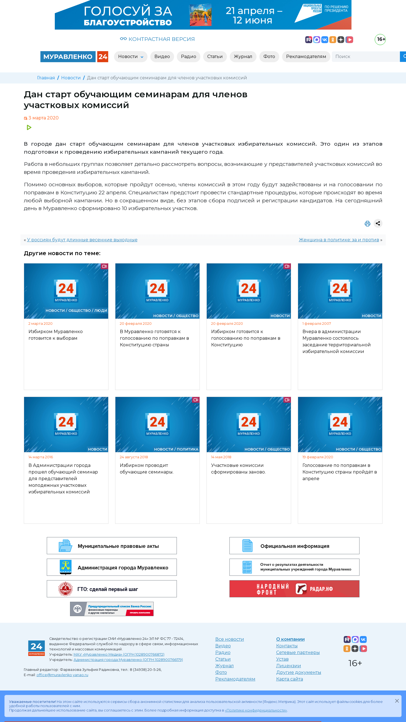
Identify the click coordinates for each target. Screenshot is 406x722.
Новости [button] (128, 56)
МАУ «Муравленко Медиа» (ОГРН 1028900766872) (119, 654)
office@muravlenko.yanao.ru (62, 675)
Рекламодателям (235, 679)
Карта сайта (289, 679)
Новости (71, 77)
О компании (290, 639)
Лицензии (288, 665)
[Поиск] (366, 56)
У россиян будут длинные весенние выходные (82, 239)
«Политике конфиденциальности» (256, 710)
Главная (46, 77)
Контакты (287, 645)
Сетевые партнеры (298, 652)
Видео (223, 645)
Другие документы (298, 672)
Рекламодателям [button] (306, 56)
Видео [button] (162, 56)
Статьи (223, 659)
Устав (282, 659)
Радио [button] (188, 56)
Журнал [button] (243, 56)
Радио (223, 652)
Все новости (229, 639)
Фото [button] (269, 56)
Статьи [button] (215, 56)
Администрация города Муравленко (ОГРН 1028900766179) (128, 660)
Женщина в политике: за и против (339, 239)
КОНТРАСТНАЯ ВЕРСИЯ (157, 39)
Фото (221, 672)
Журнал (224, 665)
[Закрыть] (396, 700)
